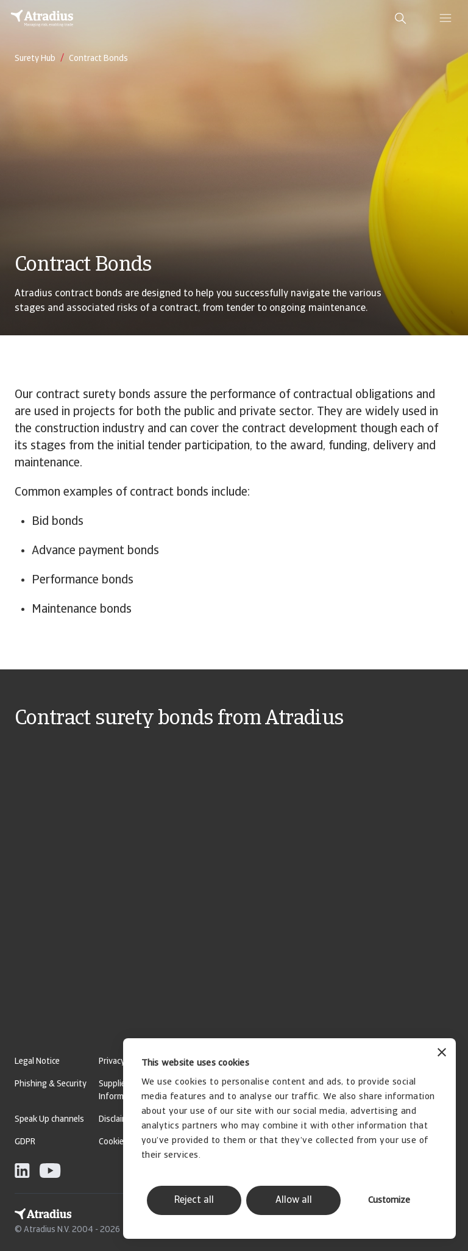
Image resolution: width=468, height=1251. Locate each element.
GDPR (25, 1142)
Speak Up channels (49, 1119)
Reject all (194, 1200)
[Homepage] (42, 18)
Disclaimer (117, 1119)
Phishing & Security (51, 1084)
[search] (400, 18)
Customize (389, 1200)
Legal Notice (37, 1061)
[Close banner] (442, 1054)
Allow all (293, 1200)
